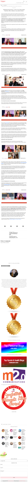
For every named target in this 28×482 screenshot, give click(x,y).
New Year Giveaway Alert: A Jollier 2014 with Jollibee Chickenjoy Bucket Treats (7, 432)
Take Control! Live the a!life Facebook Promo (23, 448)
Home (1, 5)
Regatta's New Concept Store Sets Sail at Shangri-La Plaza (7, 438)
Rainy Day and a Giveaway (15, 437)
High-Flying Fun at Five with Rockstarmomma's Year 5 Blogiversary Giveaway (15, 432)
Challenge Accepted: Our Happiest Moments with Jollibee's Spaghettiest (23, 438)
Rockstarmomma (11, 480)
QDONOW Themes (22, 480)
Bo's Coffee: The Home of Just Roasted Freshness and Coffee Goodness (7, 444)
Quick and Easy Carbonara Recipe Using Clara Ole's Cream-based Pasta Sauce (15, 445)
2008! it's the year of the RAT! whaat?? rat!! (23, 443)
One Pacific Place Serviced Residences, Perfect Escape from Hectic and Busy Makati (23, 432)
